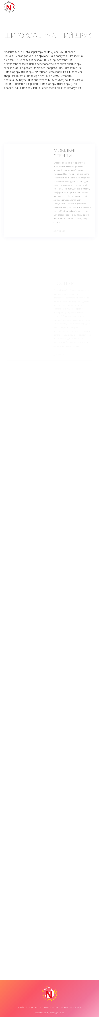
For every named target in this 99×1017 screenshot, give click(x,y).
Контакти (77, 1008)
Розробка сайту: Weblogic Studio (49, 1012)
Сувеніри (47, 1008)
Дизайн (20, 1008)
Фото (57, 1008)
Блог (66, 1008)
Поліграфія (33, 1008)
